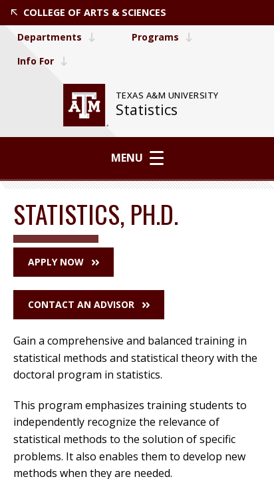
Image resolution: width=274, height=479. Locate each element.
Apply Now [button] (63, 261)
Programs (162, 37)
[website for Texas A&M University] (85, 105)
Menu (137, 157)
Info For (42, 61)
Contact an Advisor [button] (89, 304)
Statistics (147, 109)
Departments (56, 37)
